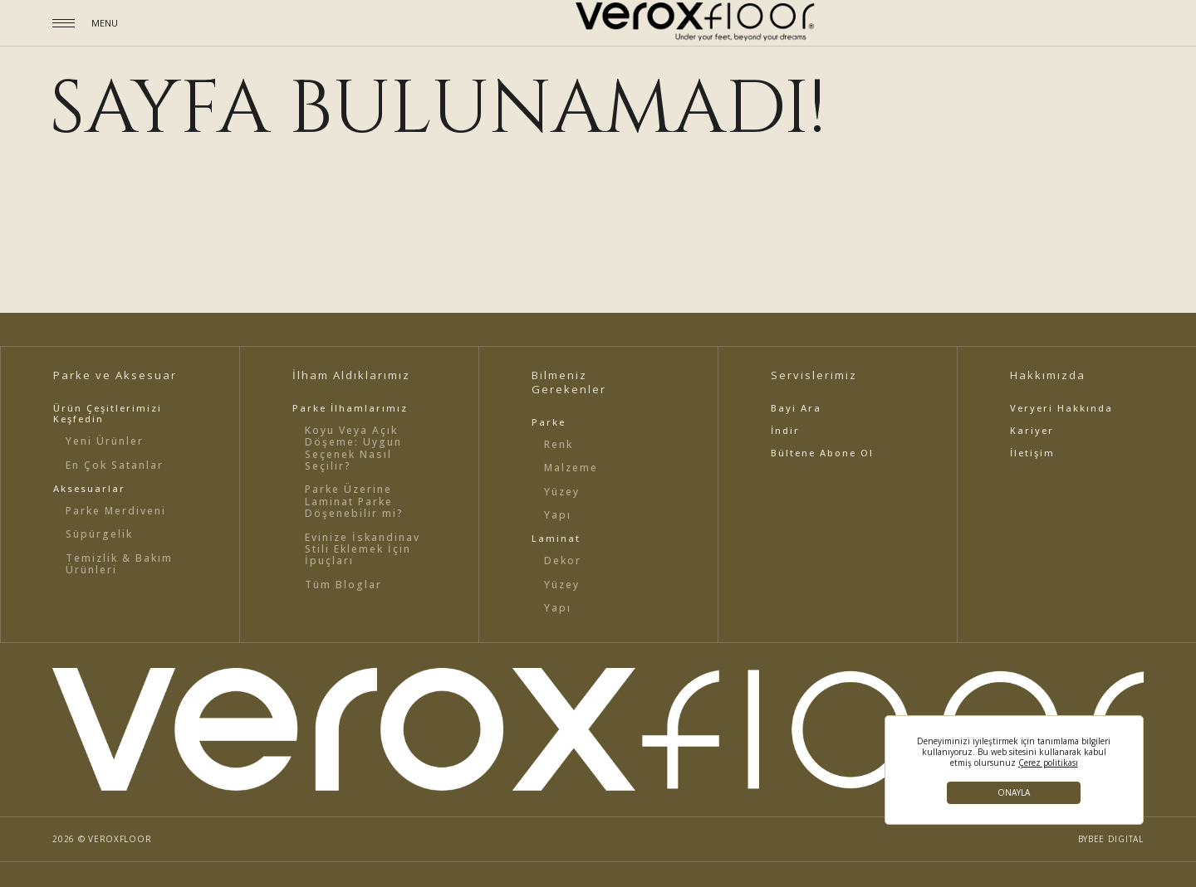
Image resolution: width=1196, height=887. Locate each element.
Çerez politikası (1048, 763)
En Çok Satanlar (115, 465)
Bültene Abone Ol (822, 452)
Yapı (557, 515)
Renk (558, 444)
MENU (104, 22)
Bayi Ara (796, 408)
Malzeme (571, 468)
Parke (549, 422)
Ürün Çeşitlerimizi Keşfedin (107, 413)
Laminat (556, 538)
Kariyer (1032, 430)
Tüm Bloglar (343, 585)
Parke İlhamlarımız (350, 408)
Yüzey (562, 492)
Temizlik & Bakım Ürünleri (119, 564)
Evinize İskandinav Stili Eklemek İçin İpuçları (362, 549)
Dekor (562, 560)
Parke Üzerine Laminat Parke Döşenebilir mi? (354, 501)
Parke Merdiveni (116, 511)
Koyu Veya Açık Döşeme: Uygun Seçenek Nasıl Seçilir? (353, 448)
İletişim (1032, 452)
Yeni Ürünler (105, 441)
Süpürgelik (99, 534)
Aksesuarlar (89, 488)
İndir (785, 430)
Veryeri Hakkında (1061, 408)
